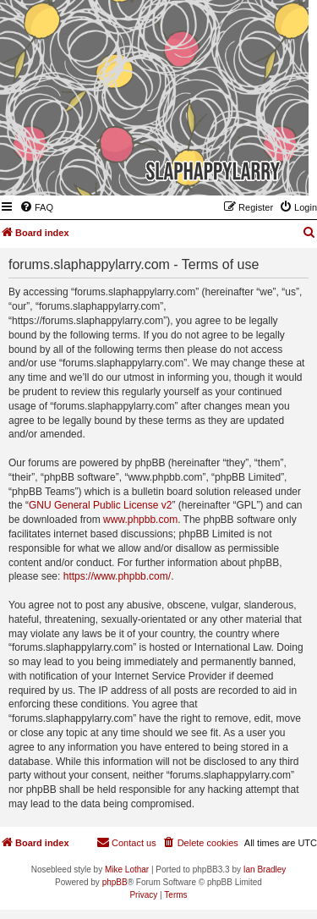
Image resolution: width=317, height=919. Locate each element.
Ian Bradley (265, 869)
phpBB (115, 882)
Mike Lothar (127, 869)
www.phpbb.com (140, 520)
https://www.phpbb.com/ (117, 576)
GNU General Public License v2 (100, 505)
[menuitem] (36, 207)
